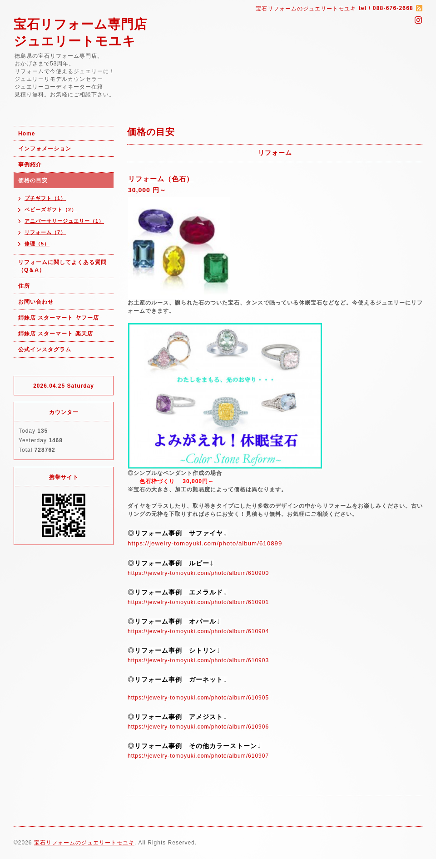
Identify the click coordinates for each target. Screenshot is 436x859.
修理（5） (37, 243)
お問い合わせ (36, 302)
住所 (24, 286)
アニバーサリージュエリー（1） (64, 221)
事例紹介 (30, 164)
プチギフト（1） (45, 198)
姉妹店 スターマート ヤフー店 (58, 318)
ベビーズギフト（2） (51, 209)
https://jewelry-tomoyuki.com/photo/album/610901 (198, 602)
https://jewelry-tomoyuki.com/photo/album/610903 (198, 660)
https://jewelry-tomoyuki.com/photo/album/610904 (198, 631)
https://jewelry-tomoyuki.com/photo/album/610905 (198, 697)
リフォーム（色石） (160, 179)
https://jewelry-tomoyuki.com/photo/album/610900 (198, 573)
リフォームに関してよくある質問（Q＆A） (62, 266)
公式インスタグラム (44, 349)
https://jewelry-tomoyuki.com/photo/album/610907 (198, 756)
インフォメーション (44, 148)
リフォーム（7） (45, 232)
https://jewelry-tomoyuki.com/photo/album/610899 (205, 543)
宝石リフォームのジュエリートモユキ (84, 842)
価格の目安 (33, 180)
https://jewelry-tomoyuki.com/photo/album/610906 (198, 727)
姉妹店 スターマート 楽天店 (55, 333)
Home (26, 133)
